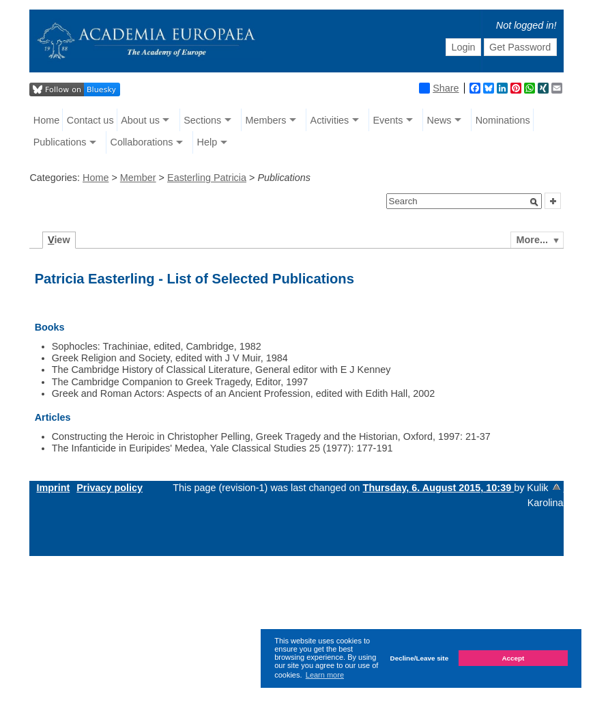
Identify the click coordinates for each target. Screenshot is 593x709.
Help (207, 142)
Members (265, 120)
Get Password (520, 47)
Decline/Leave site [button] (419, 658)
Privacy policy (109, 487)
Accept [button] (513, 658)
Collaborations (141, 142)
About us (140, 120)
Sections (202, 120)
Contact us (90, 120)
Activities (329, 120)
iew (59, 239)
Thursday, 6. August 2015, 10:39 (439, 487)
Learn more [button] (325, 675)
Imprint (53, 487)
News (439, 120)
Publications (60, 142)
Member (138, 177)
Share (439, 88)
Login (463, 47)
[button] (534, 202)
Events (388, 120)
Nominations (503, 120)
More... (532, 239)
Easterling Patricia (206, 177)
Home (46, 120)
